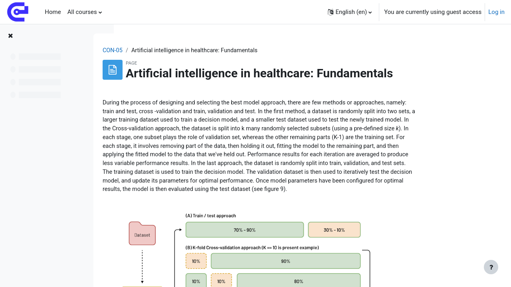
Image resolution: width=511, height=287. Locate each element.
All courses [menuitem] (82, 12)
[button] (349, 12)
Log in (496, 12)
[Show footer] (491, 267)
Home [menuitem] (53, 12)
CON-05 (160, 50)
